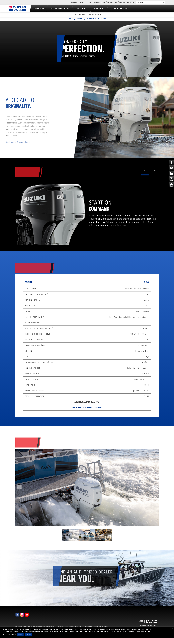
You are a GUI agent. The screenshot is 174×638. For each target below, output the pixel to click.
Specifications (91, 19)
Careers (122, 2)
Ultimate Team (112, 2)
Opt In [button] (20, 635)
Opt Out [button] (28, 635)
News (90, 2)
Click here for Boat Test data (87, 408)
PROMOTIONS (74, 2)
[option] (87, 487)
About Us (83, 2)
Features (80, 19)
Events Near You (99, 2)
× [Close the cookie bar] (172, 628)
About (70, 19)
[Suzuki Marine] (17, 8)
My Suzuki (130, 2)
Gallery (103, 19)
